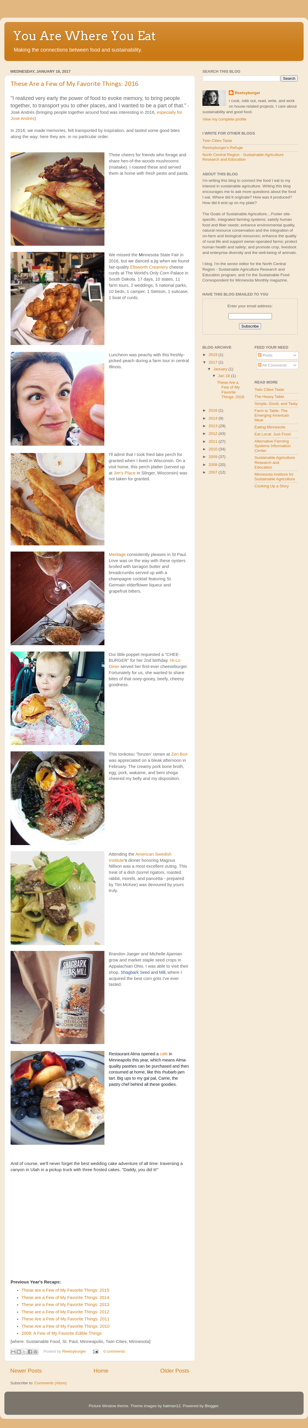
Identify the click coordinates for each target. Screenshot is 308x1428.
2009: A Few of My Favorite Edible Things (61, 1333)
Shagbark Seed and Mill (143, 972)
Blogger (211, 1406)
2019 (214, 354)
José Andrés (23, 118)
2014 (214, 418)
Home (101, 1371)
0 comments (114, 1351)
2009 (214, 456)
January (221, 369)
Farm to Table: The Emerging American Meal (272, 415)
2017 (214, 362)
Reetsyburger (74, 1351)
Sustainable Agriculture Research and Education (275, 462)
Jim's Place (125, 473)
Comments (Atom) (51, 1383)
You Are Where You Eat (84, 35)
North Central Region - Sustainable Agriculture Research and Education (243, 157)
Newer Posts (26, 1371)
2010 (214, 449)
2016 (214, 410)
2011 (214, 441)
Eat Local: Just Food (273, 434)
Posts (265, 355)
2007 (214, 472)
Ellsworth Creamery (149, 267)
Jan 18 (224, 376)
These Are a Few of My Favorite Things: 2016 (74, 84)
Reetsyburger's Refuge (222, 147)
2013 (214, 426)
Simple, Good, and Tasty (276, 403)
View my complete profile (224, 119)
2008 (214, 464)
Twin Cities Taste (217, 140)
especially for (169, 112)
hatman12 (172, 1406)
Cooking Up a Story (272, 486)
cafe (164, 1054)
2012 (214, 433)
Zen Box (179, 754)
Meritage (117, 554)
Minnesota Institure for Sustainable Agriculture (275, 476)
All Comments (272, 365)
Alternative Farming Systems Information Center (273, 446)
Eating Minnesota (270, 427)
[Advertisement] (220, 533)
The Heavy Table (269, 396)
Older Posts (174, 1371)
